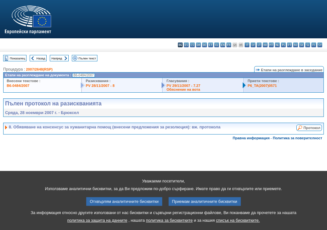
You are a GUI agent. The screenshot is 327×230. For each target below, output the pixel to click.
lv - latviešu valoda (253, 44)
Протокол (311, 128)
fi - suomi (313, 44)
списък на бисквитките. (238, 223)
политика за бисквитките (169, 223)
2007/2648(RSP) (39, 69)
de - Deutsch (204, 44)
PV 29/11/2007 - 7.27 (183, 86)
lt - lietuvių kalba (259, 44)
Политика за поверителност (297, 138)
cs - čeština (192, 44)
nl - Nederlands (277, 44)
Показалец (17, 58)
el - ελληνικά (216, 44)
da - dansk (198, 44)
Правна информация (251, 138)
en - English (222, 44)
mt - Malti (271, 44)
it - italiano (247, 44)
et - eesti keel (210, 44)
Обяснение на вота (183, 89)
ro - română (295, 44)
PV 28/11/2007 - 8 (100, 86)
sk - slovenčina (301, 44)
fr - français (228, 44)
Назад (40, 58)
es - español (186, 44)
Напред (56, 58)
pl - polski (283, 44)
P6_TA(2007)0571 (262, 86)
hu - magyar (265, 44)
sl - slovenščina (307, 44)
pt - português (289, 44)
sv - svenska (319, 44)
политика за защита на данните (97, 223)
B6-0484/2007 (18, 86)
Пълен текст (87, 58)
